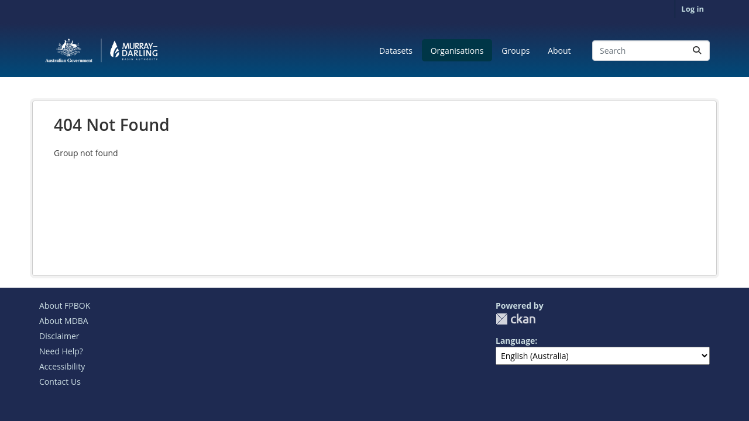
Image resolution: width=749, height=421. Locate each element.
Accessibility (62, 366)
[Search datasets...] (651, 50)
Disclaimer (59, 335)
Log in (692, 9)
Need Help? (61, 351)
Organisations (457, 50)
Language (515, 340)
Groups (515, 50)
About (559, 50)
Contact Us (60, 381)
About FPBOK (64, 305)
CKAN (515, 319)
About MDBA (63, 320)
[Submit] (697, 50)
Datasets (396, 50)
